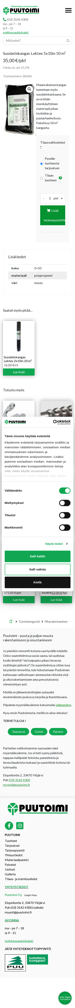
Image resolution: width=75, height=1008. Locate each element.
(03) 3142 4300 (17, 19)
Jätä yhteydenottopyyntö (28, 949)
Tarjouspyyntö (15, 850)
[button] (29, 89)
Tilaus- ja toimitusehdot (21, 879)
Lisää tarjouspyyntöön (54, 215)
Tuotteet (11, 841)
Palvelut (58, 731)
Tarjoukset (18, 731)
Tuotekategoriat (29, 621)
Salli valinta (37, 569)
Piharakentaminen (56, 621)
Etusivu (11, 621)
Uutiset (10, 869)
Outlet (39, 731)
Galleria (10, 874)
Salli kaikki (37, 556)
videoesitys (63, 705)
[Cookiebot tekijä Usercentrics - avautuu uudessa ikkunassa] (53, 422)
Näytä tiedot (54, 543)
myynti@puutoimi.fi (16, 785)
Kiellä (37, 582)
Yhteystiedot (14, 855)
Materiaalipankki (17, 860)
